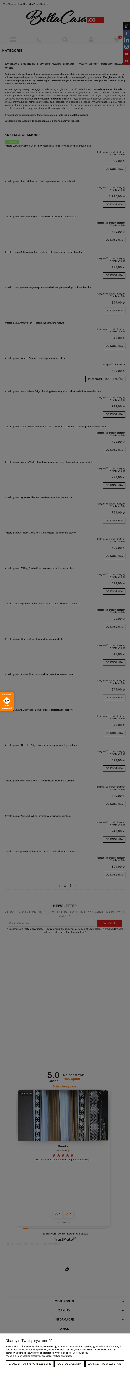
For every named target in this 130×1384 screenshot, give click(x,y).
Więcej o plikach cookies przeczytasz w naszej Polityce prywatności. (40, 1356)
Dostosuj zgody (69, 1363)
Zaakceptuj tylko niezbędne (30, 1363)
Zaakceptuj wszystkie (104, 1363)
